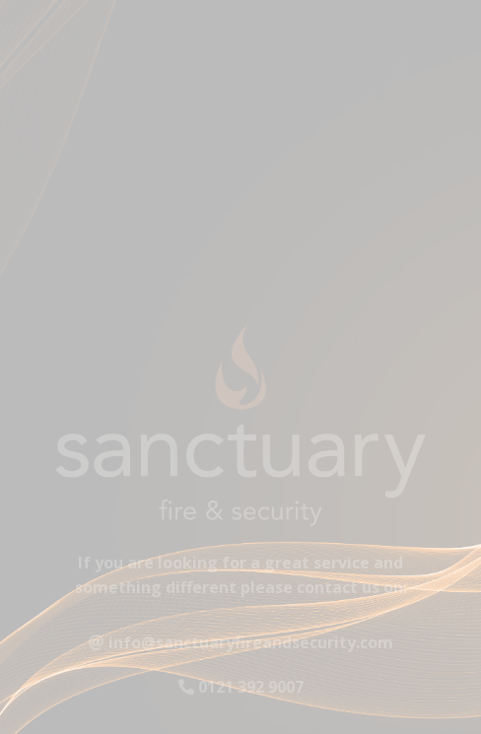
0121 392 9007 (241, 691)
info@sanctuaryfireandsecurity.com (241, 646)
